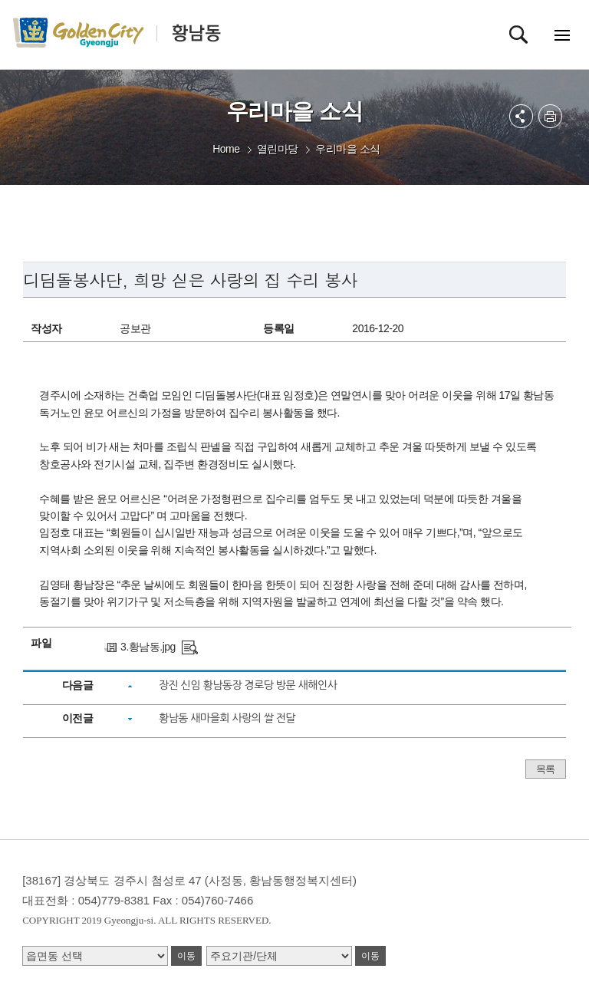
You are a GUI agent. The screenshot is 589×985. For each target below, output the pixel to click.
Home (225, 149)
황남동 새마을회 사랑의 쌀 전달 (227, 718)
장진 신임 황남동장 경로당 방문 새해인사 (248, 685)
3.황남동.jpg (148, 647)
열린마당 (277, 149)
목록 (545, 769)
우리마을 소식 (347, 149)
